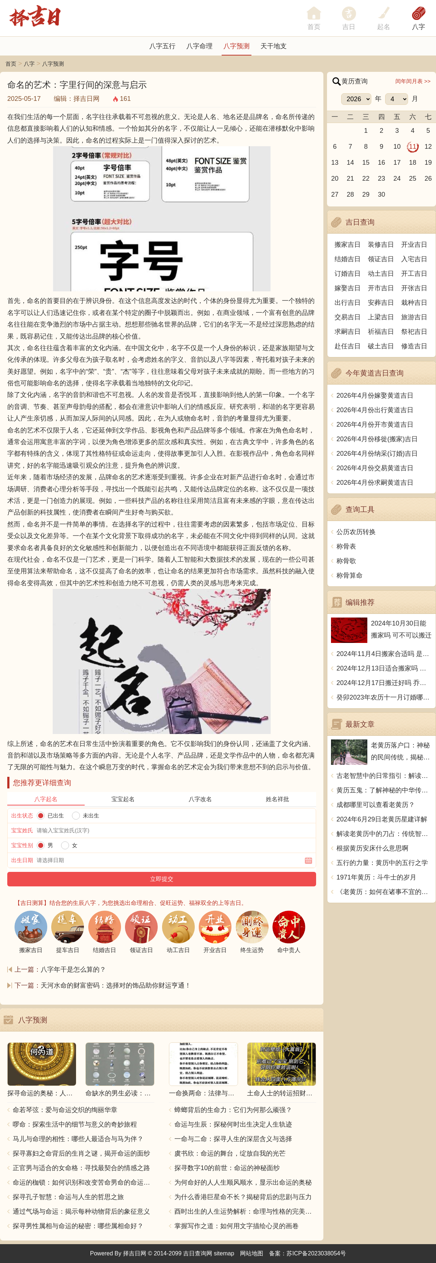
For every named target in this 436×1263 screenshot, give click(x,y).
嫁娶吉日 (348, 288)
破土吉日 (381, 346)
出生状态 (22, 815)
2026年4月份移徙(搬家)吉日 (377, 439)
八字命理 (199, 46)
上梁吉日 (381, 317)
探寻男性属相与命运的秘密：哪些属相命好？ (78, 1226)
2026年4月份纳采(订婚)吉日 (377, 453)
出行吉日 (348, 302)
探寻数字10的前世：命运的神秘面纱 (227, 1168)
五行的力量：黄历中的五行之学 (382, 862)
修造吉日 (414, 346)
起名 (383, 26)
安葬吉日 (381, 302)
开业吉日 (414, 244)
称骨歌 (346, 561)
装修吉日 (381, 244)
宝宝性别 (22, 845)
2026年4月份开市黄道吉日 (374, 424)
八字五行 (162, 46)
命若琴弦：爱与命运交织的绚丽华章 (65, 1110)
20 (334, 178)
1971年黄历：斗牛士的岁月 (376, 877)
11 (412, 146)
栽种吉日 (414, 302)
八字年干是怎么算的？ (73, 969)
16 (381, 162)
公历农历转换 (356, 532)
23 (381, 178)
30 (381, 194)
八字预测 (236, 46)
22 (366, 178)
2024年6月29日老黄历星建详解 (381, 819)
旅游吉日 (414, 317)
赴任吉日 (348, 346)
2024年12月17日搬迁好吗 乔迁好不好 (384, 682)
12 (428, 146)
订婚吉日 (348, 273)
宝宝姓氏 (22, 830)
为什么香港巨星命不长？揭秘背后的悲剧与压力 (243, 1197)
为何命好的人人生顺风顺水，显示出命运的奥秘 (243, 1182)
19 (428, 162)
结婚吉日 (348, 259)
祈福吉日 (381, 331)
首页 (10, 64)
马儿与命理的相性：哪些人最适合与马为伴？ (78, 1139)
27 (334, 194)
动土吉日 (381, 273)
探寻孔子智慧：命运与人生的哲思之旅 (68, 1197)
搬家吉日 (348, 244)
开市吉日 (381, 288)
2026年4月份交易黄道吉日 (374, 468)
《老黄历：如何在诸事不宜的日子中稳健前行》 (384, 891)
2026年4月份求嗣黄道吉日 (374, 482)
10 (397, 146)
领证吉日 (381, 259)
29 (366, 194)
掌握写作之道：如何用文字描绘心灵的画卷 (236, 1226)
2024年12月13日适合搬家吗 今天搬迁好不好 (384, 668)
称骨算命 (349, 575)
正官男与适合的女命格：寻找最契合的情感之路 (81, 1168)
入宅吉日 (414, 259)
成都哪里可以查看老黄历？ (375, 804)
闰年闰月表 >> (413, 81)
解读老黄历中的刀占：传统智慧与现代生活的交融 (384, 833)
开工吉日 (414, 273)
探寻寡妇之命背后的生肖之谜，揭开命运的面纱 (81, 1153)
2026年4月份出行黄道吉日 (374, 410)
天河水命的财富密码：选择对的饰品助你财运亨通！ (116, 985)
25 (412, 178)
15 (366, 162)
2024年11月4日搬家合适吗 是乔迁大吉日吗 (384, 653)
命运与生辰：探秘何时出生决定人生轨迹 (233, 1124)
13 (334, 162)
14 (350, 162)
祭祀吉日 (414, 331)
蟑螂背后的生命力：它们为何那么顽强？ (233, 1110)
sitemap (224, 1253)
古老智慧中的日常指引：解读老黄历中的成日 (384, 775)
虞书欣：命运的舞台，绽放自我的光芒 (230, 1153)
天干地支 (274, 46)
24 (397, 178)
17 (397, 162)
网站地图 (251, 1253)
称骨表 (346, 546)
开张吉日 (414, 288)
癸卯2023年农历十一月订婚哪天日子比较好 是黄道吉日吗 (384, 697)
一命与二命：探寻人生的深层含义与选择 (233, 1139)
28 (350, 194)
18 (412, 162)
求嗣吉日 (348, 331)
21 (350, 178)
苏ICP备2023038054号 (316, 1253)
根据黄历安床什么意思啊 (372, 848)
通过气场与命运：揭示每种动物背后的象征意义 (81, 1211)
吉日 (348, 26)
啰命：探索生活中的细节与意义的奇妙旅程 (75, 1124)
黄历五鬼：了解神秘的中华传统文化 (384, 790)
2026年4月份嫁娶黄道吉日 (374, 395)
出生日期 (22, 860)
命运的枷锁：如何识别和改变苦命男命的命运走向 (83, 1182)
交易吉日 (348, 317)
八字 (418, 26)
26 (428, 178)
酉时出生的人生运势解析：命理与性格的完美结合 (245, 1211)
